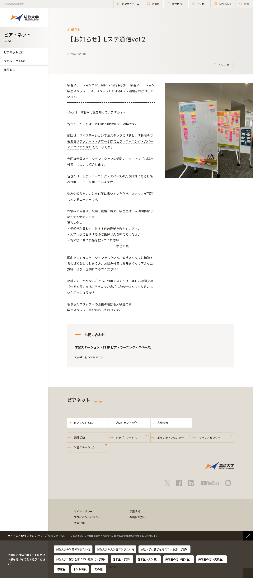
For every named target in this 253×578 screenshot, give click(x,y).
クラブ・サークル (126, 437)
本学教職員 (80, 569)
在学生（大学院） (148, 559)
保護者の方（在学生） (178, 559)
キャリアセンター (209, 437)
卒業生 (61, 569)
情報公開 (79, 523)
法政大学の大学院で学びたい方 (115, 549)
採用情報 (134, 511)
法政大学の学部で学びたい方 (73, 549)
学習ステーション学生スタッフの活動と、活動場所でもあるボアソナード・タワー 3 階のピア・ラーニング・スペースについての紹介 (110, 141)
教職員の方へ (137, 517)
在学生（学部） (122, 559)
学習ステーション (85, 447)
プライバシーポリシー (87, 517)
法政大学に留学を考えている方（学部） (164, 549)
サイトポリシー (83, 511)
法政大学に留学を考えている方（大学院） (81, 559)
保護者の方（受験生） (211, 559)
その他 (99, 569)
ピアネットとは (14, 52)
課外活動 (79, 437)
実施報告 (9, 70)
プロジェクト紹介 (15, 61)
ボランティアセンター (170, 437)
